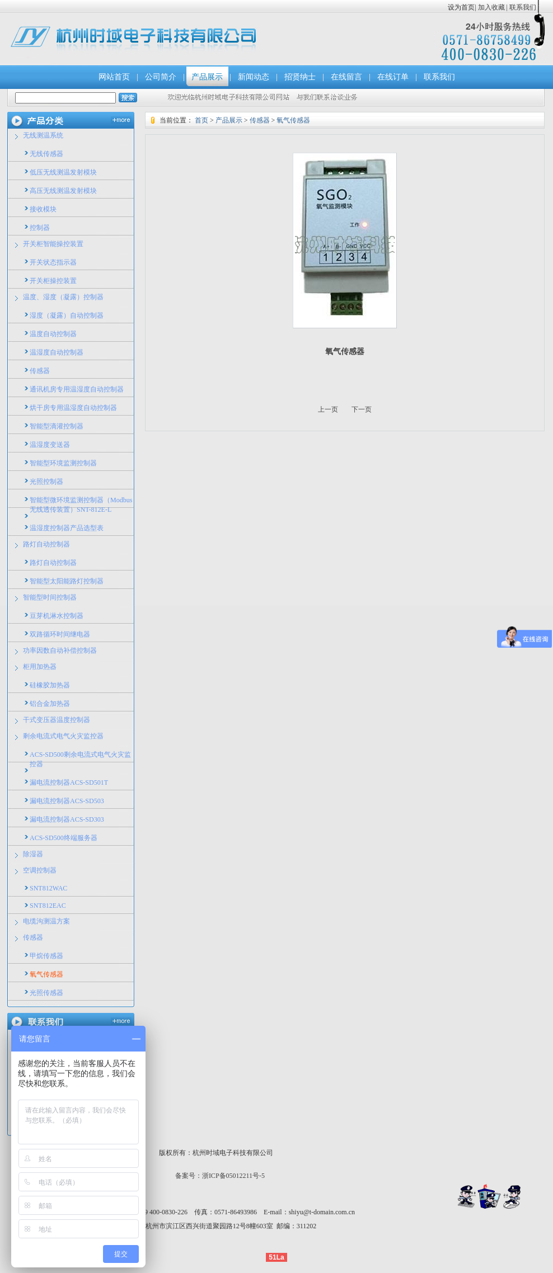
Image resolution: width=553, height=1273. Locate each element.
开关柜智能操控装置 (53, 244)
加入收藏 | (493, 7)
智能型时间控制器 (50, 597)
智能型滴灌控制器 (56, 426)
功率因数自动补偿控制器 (60, 650)
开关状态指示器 (53, 262)
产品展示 (207, 77)
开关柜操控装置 (53, 281)
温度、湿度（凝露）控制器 (63, 297)
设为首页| (462, 7)
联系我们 (522, 7)
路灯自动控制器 (46, 544)
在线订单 (393, 77)
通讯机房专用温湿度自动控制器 (77, 389)
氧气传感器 (46, 974)
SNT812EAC (48, 905)
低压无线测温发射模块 (63, 172)
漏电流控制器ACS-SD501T (69, 782)
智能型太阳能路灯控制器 (67, 581)
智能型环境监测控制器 (63, 463)
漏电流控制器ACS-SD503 (67, 801)
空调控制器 (40, 870)
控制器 (40, 228)
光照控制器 (46, 481)
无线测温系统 (43, 135)
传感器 (40, 371)
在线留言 (346, 77)
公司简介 (160, 77)
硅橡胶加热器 (50, 685)
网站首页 (114, 77)
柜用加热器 (40, 667)
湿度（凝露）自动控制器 (67, 315)
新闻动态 (253, 77)
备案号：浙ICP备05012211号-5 (220, 1176)
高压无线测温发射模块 (63, 191)
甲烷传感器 (46, 956)
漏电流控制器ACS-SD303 (67, 819)
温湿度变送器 (50, 445)
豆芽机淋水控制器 (56, 616)
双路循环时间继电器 (60, 634)
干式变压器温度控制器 (56, 720)
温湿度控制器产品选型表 (67, 528)
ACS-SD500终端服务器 (63, 838)
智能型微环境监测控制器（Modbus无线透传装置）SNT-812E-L (81, 504)
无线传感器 (46, 154)
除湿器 (33, 854)
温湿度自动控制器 (56, 352)
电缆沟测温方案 (46, 921)
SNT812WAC (48, 888)
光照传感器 (46, 993)
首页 (201, 120)
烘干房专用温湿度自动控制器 (73, 408)
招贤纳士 (300, 77)
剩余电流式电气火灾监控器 (63, 736)
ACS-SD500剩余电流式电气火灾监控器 (80, 759)
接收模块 (43, 209)
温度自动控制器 (53, 334)
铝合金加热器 (50, 704)
